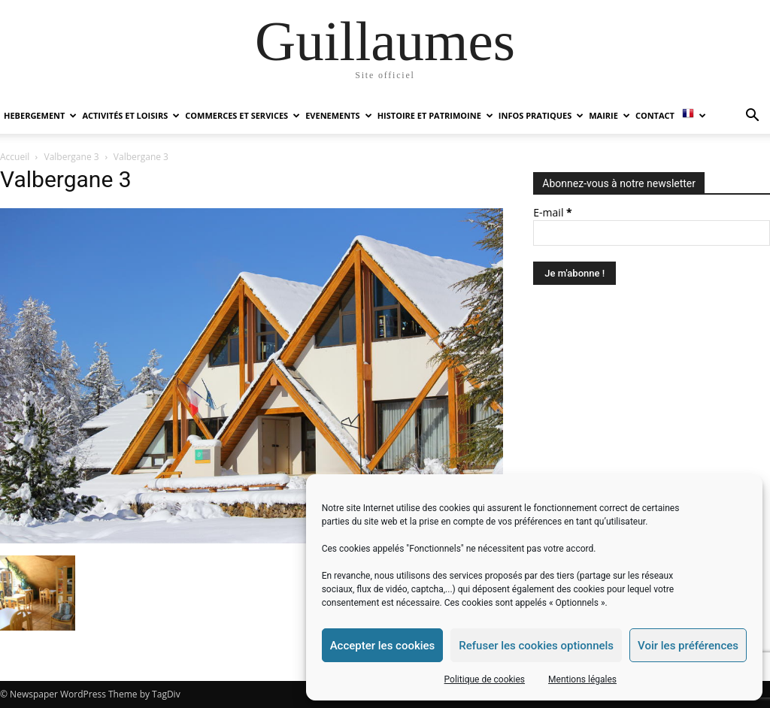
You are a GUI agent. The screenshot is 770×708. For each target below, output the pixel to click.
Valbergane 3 (71, 156)
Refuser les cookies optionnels (536, 645)
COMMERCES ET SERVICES (242, 115)
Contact (655, 115)
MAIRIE (609, 115)
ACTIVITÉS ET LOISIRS (131, 115)
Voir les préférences (688, 645)
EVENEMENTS (338, 115)
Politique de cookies (484, 679)
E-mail (552, 212)
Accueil (14, 156)
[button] (752, 117)
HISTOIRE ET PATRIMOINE (435, 115)
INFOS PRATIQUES (541, 115)
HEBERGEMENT (40, 115)
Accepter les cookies (382, 645)
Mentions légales (582, 679)
